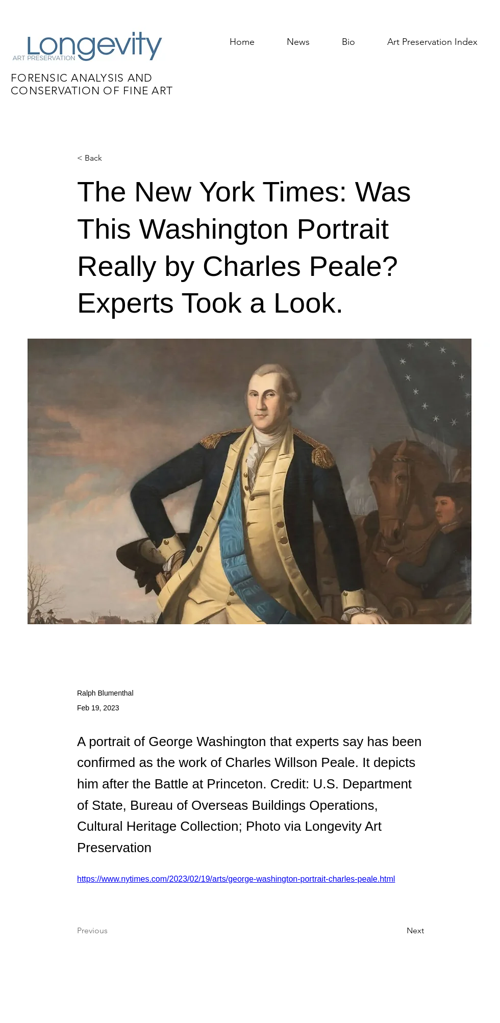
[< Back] (110, 158)
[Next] (398, 930)
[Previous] (110, 930)
